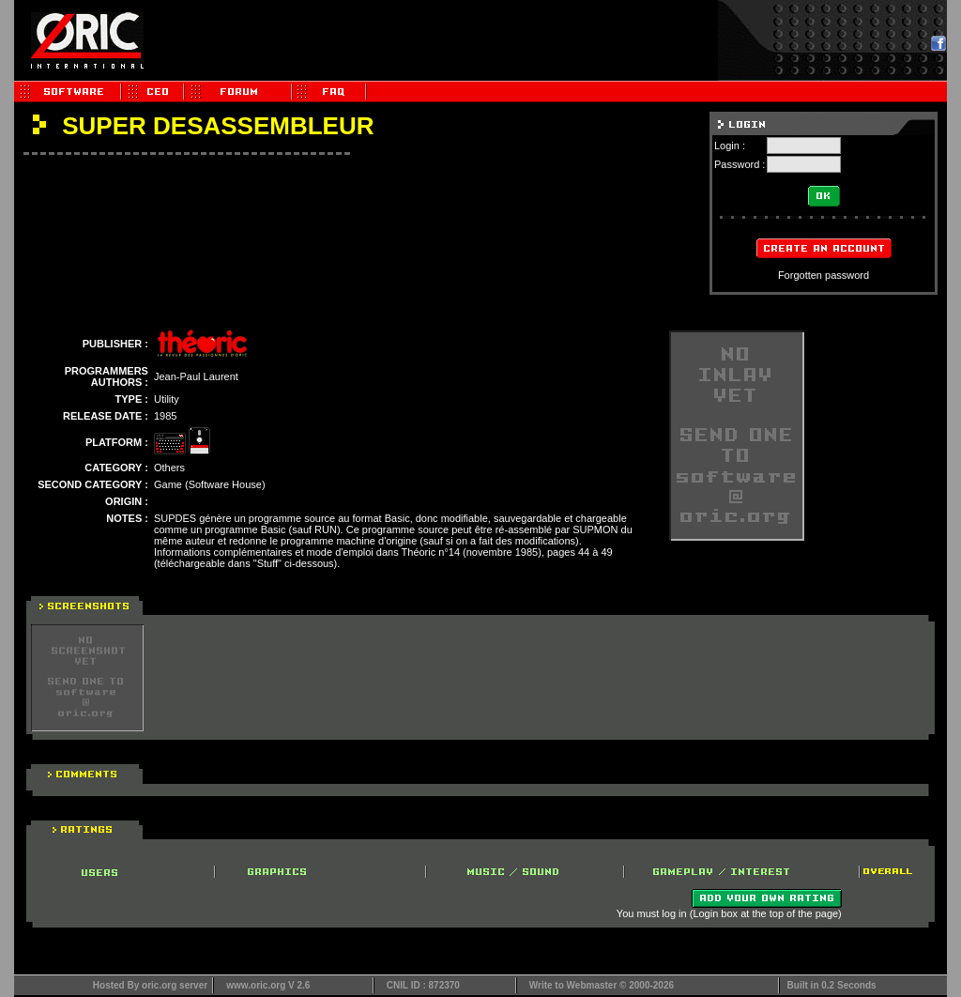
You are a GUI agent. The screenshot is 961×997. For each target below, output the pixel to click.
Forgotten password (823, 275)
